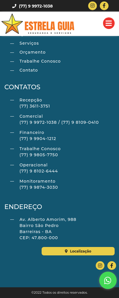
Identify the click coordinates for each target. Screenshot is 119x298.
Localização (78, 251)
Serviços (29, 43)
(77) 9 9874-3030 (38, 187)
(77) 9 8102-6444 (38, 171)
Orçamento (32, 52)
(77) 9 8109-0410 (80, 122)
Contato (28, 70)
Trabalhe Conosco (40, 61)
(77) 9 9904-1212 (37, 138)
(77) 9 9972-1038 (32, 6)
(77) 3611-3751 (34, 106)
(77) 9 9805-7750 (38, 154)
